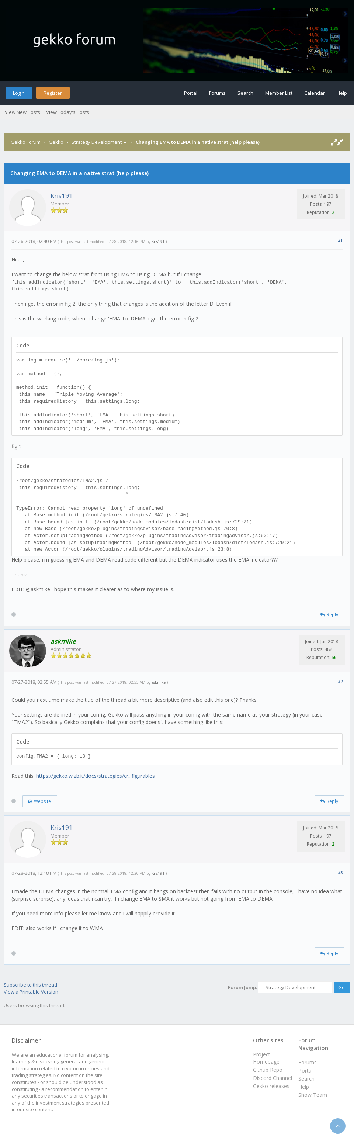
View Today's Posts (67, 112)
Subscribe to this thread (30, 984)
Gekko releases (271, 1085)
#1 (340, 240)
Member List (278, 93)
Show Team (312, 1094)
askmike (159, 682)
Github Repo (267, 1069)
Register (53, 93)
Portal (190, 93)
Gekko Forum (26, 142)
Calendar (314, 93)
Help (342, 93)
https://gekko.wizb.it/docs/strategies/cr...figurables (95, 775)
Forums (217, 93)
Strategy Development (97, 142)
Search (245, 93)
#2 (340, 681)
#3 (340, 872)
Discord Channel (272, 1077)
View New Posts (22, 112)
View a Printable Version (31, 991)
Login (19, 93)
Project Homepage (266, 1058)
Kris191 (62, 195)
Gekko (56, 142)
